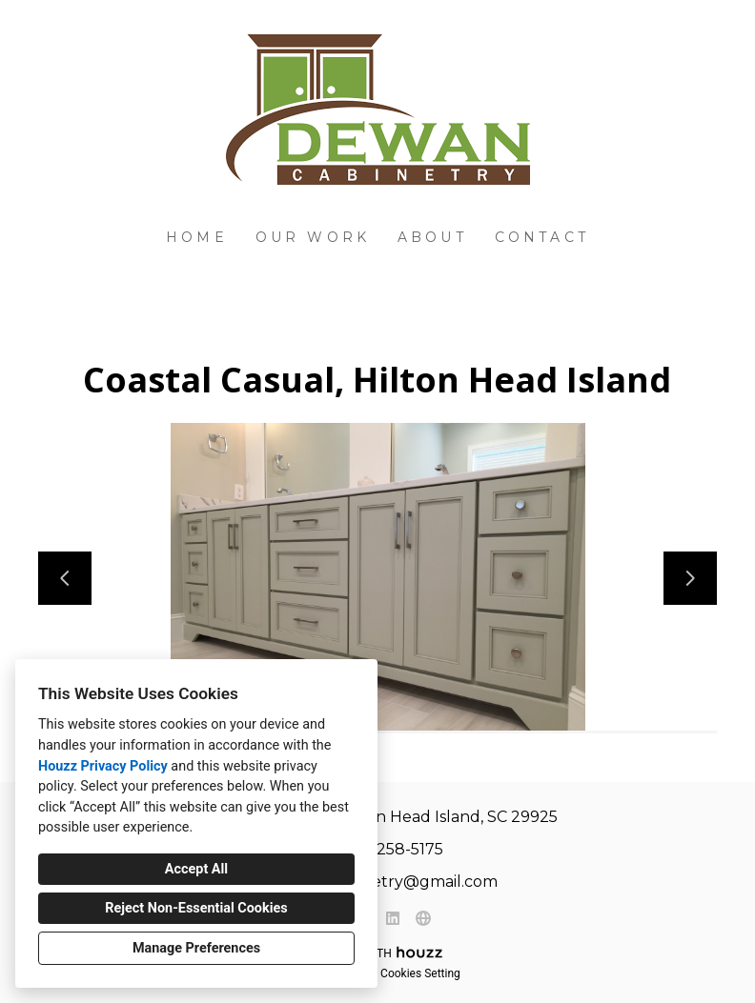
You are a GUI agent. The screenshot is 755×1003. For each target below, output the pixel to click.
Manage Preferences (196, 948)
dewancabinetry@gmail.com (388, 882)
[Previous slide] (65, 578)
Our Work (313, 237)
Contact (542, 237)
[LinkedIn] (392, 918)
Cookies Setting (420, 973)
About (432, 237)
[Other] (423, 918)
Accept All (196, 869)
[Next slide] (690, 578)
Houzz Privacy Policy (103, 766)
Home (197, 237)
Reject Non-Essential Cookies (196, 908)
